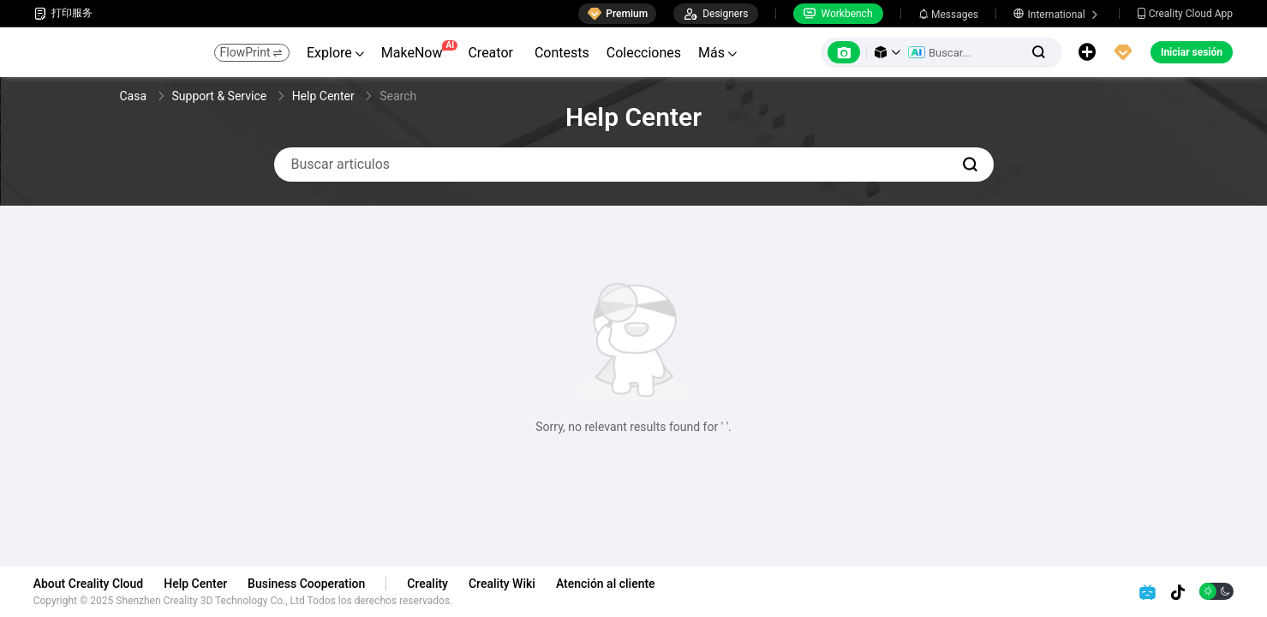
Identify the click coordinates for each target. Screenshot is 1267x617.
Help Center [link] (325, 96)
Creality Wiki (502, 583)
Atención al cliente (606, 583)
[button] (887, 52)
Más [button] (717, 53)
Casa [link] (135, 96)
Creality (429, 583)
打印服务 (63, 13)
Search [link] (398, 96)
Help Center (197, 583)
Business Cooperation (307, 583)
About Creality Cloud (89, 583)
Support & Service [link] (221, 96)
